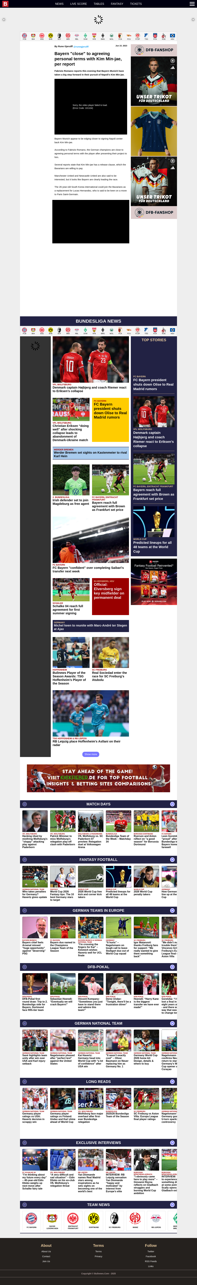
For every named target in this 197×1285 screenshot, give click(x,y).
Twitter (150, 1251)
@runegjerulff (80, 46)
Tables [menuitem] (99, 3)
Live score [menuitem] (78, 3)
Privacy (98, 1256)
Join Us (46, 1261)
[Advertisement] (154, 653)
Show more (91, 754)
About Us (46, 1251)
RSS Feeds (151, 1261)
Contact (46, 1256)
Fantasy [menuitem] (117, 3)
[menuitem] (27, 4)
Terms (98, 1251)
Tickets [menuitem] (136, 3)
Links (150, 1266)
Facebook (151, 1256)
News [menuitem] (59, 3)
